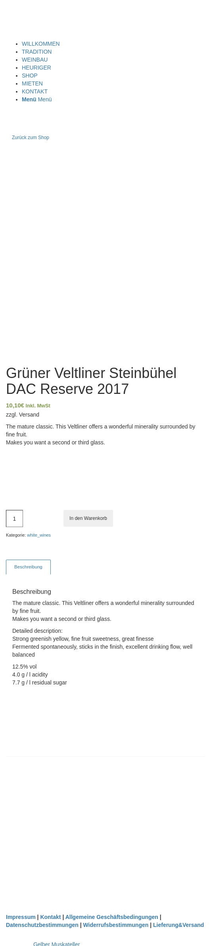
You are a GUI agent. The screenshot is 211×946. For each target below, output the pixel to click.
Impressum (21, 917)
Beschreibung (28, 566)
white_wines (39, 535)
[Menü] (37, 99)
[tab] (28, 567)
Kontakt (50, 917)
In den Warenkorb (88, 518)
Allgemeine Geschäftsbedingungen (111, 917)
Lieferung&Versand (178, 925)
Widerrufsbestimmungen (116, 925)
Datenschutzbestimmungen (42, 925)
